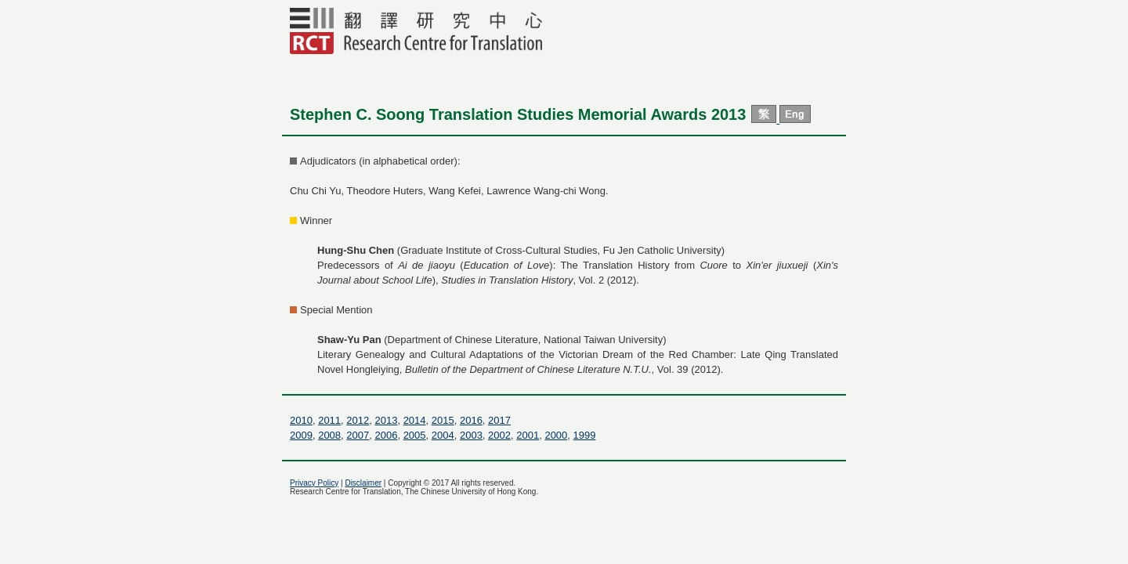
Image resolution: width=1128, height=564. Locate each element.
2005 (414, 435)
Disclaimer (363, 483)
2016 (471, 420)
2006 (385, 435)
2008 (329, 435)
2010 (301, 420)
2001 (527, 435)
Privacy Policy (314, 483)
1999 (584, 435)
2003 (471, 435)
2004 (443, 435)
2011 (329, 420)
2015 (443, 420)
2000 (555, 435)
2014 (414, 420)
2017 (499, 420)
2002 (499, 435)
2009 (301, 435)
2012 (357, 420)
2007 (357, 435)
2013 (385, 420)
